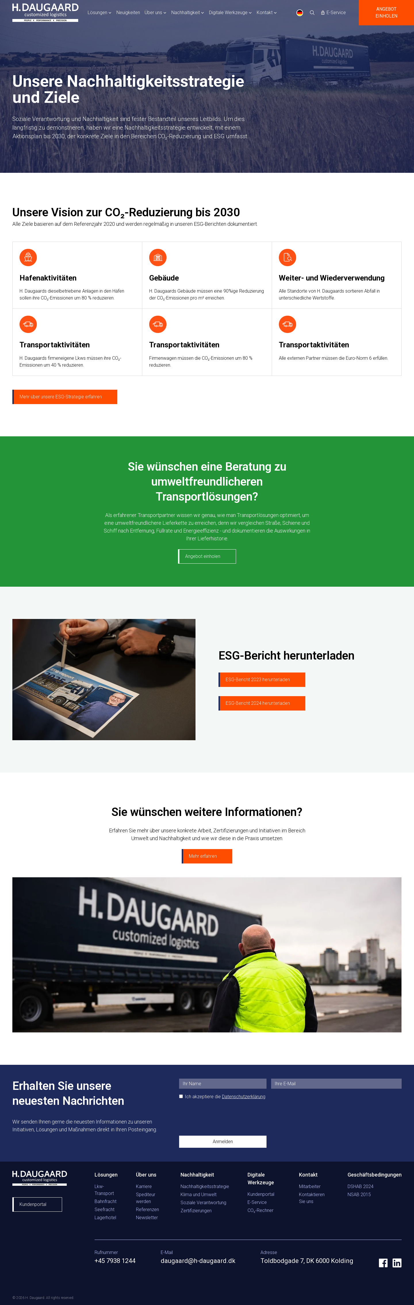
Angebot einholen (386, 12)
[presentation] (223, 1117)
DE (299, 13)
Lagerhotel (105, 1217)
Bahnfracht (105, 1201)
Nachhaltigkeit (185, 12)
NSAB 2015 (359, 1194)
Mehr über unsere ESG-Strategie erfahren (61, 396)
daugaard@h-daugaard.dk (198, 1260)
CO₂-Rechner (260, 1210)
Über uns (153, 12)
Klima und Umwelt (198, 1194)
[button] (100, 12)
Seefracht (104, 1209)
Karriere (144, 1186)
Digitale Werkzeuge (228, 12)
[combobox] (299, 12)
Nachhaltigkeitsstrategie (205, 1186)
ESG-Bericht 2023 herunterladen (258, 679)
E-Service (257, 1202)
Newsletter (147, 1217)
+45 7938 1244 (115, 1260)
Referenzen (147, 1209)
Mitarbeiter (310, 1186)
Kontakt (265, 12)
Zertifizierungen (196, 1210)
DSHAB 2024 (360, 1186)
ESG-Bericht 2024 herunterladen (258, 703)
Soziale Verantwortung (203, 1202)
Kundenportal (33, 1204)
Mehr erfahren (203, 856)
